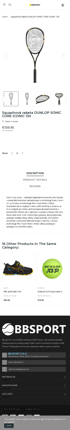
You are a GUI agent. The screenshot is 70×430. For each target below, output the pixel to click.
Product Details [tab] (35, 179)
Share (11, 153)
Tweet (17, 153)
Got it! (9, 425)
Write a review (11, 121)
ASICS (6, 288)
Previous (6, 55)
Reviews (35, 186)
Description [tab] (35, 173)
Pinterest (22, 153)
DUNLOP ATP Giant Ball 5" (50, 291)
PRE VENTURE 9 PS (12, 291)
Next (63, 55)
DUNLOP (41, 288)
